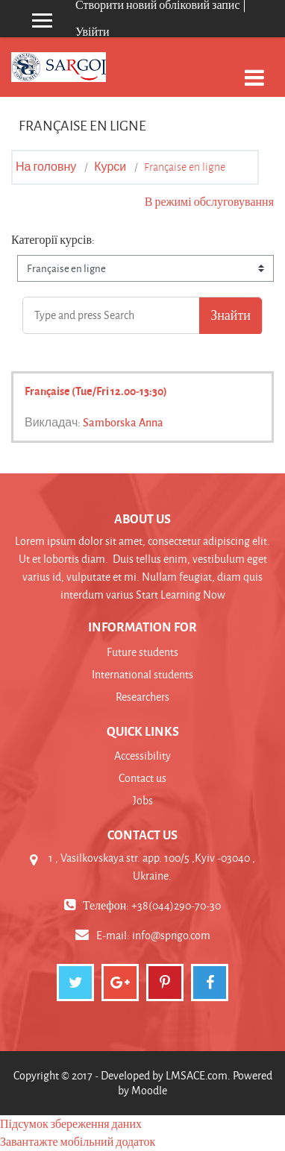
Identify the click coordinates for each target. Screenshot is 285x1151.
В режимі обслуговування (209, 201)
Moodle (149, 1090)
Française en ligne (184, 167)
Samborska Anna (123, 421)
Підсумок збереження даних (71, 1124)
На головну (46, 167)
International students (142, 674)
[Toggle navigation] (254, 69)
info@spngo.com (171, 935)
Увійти (92, 32)
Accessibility (142, 755)
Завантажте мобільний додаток (77, 1142)
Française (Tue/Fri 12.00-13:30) (96, 390)
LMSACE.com (197, 1075)
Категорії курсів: (53, 239)
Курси (110, 167)
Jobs (143, 800)
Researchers (142, 696)
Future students (142, 652)
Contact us (142, 778)
